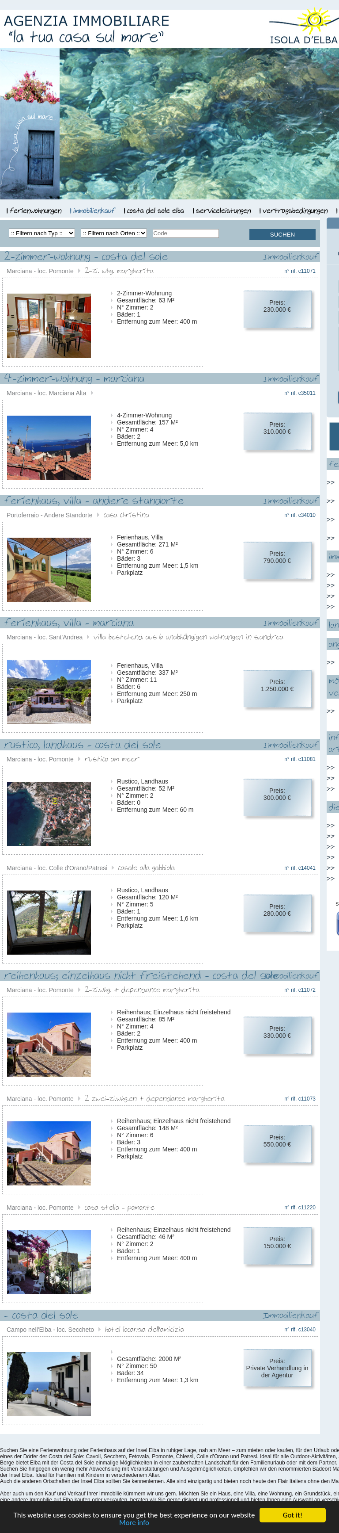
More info (134, 1523)
